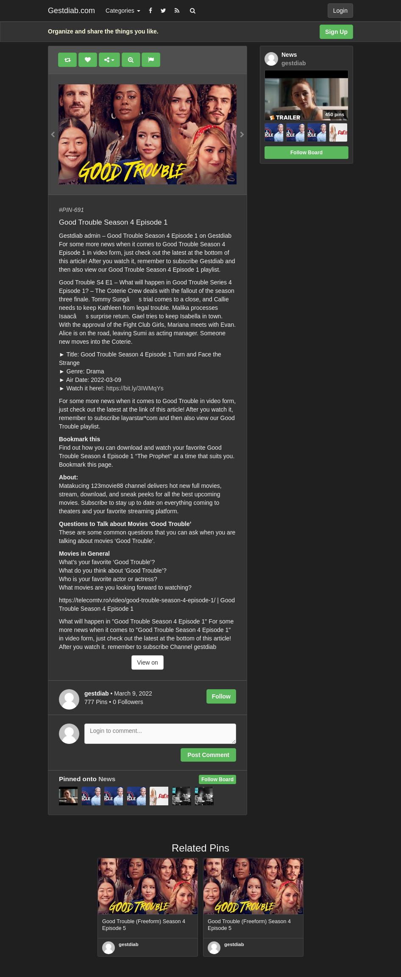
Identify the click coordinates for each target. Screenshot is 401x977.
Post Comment (208, 755)
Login (340, 10)
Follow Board (217, 779)
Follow (221, 696)
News (106, 778)
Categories (123, 10)
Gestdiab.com (71, 10)
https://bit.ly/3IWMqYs (134, 388)
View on (147, 662)
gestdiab (129, 944)
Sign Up (336, 31)
